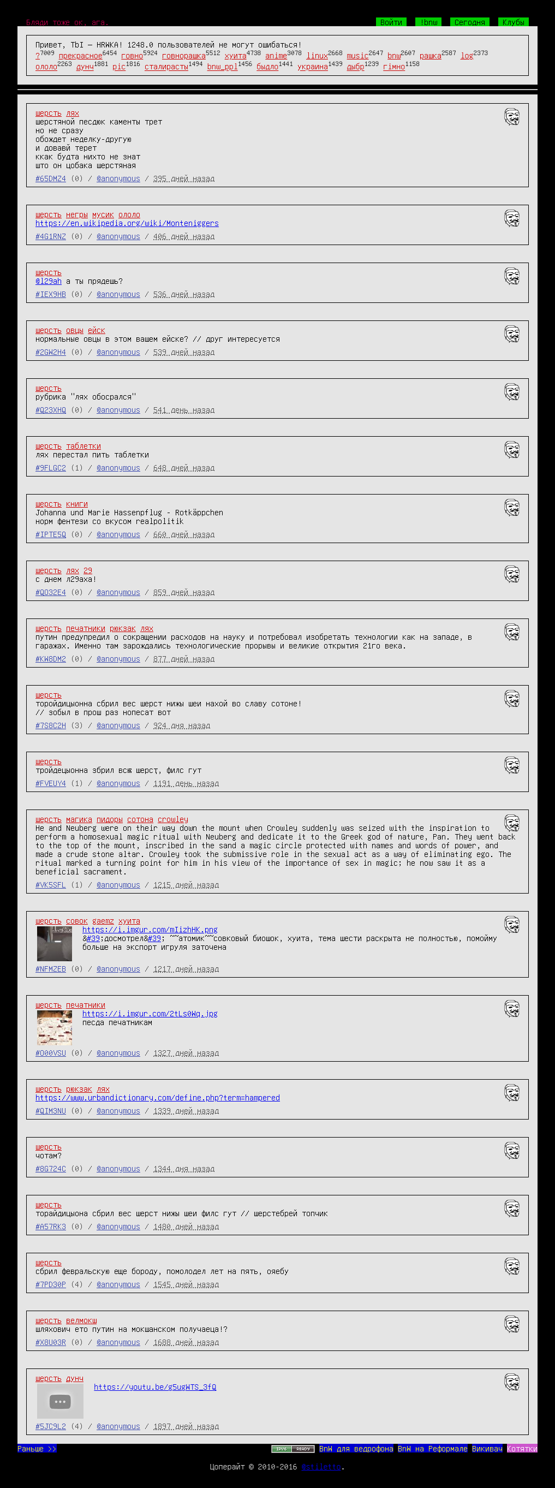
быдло (267, 66)
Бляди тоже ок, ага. (67, 21)
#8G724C (50, 1168)
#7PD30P (50, 1283)
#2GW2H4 (50, 351)
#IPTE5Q (50, 533)
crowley (173, 818)
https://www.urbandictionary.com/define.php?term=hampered (157, 1097)
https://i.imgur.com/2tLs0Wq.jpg (150, 1013)
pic (119, 66)
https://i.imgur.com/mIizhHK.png (150, 929)
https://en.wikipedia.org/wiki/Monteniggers (127, 222)
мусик (103, 214)
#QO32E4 (50, 591)
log (467, 55)
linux (317, 55)
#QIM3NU (50, 1110)
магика (79, 818)
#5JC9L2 (50, 1425)
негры (77, 214)
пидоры (110, 818)
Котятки (522, 1448)
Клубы (513, 21)
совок (77, 920)
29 (87, 570)
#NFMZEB (50, 968)
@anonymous (118, 178)
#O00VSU (50, 1052)
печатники (85, 627)
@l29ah (48, 280)
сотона (140, 818)
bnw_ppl (222, 66)
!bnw (428, 21)
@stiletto (321, 1466)
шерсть (48, 112)
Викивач (487, 1448)
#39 (93, 937)
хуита (236, 55)
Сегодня (470, 21)
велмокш (81, 1320)
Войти (391, 21)
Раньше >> (37, 1448)
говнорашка (184, 55)
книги (77, 503)
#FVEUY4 (50, 782)
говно (132, 55)
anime (276, 55)
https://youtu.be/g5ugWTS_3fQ (155, 1386)
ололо (46, 66)
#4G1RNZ (50, 235)
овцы (74, 329)
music (358, 55)
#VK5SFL (50, 884)
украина (312, 66)
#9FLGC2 (50, 467)
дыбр (356, 66)
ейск (96, 329)
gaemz (103, 920)
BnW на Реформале (433, 1448)
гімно (394, 66)
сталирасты (166, 66)
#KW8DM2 (50, 658)
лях (72, 112)
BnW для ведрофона (356, 1448)
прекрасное (81, 55)
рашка (430, 55)
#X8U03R (50, 1341)
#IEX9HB (50, 293)
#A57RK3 (50, 1226)
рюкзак (123, 627)
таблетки (83, 445)
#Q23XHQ (50, 409)
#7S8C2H (50, 725)
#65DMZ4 (50, 178)
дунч (85, 66)
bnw (394, 55)
